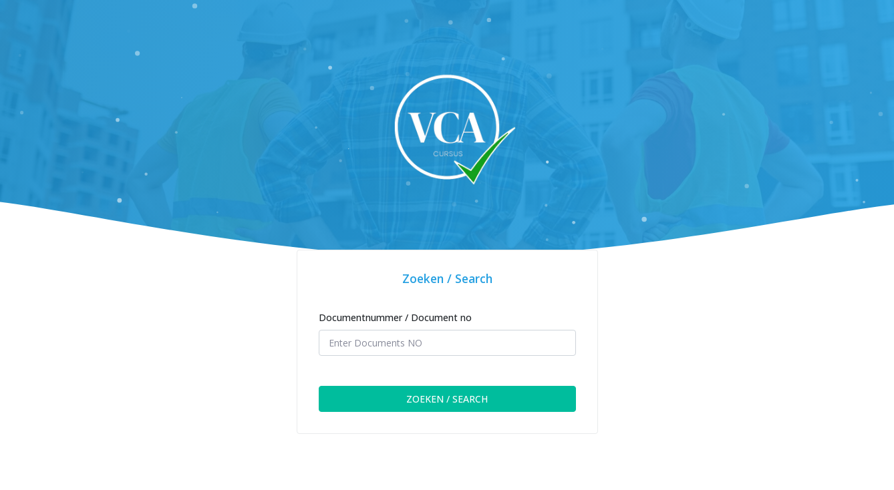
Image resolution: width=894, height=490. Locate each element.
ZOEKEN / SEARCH (447, 399)
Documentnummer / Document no (395, 317)
